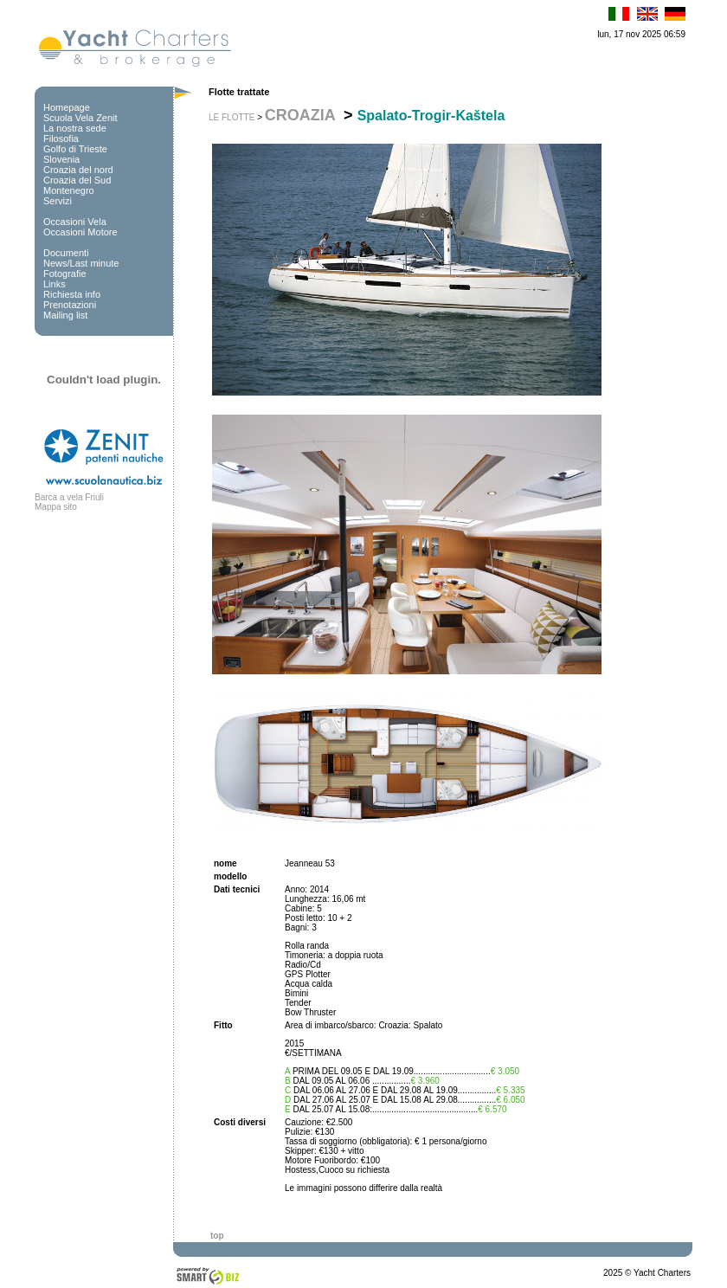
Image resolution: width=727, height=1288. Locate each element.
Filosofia (61, 138)
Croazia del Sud (77, 180)
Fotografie (65, 273)
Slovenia (61, 159)
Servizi (57, 201)
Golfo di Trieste (75, 149)
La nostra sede (74, 128)
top (217, 1235)
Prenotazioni (69, 304)
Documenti (66, 253)
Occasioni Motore (80, 232)
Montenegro (68, 190)
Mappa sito (56, 507)
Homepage (66, 107)
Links (54, 284)
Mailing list (65, 315)
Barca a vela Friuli (69, 497)
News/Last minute (81, 263)
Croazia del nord (78, 169)
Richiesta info (71, 294)
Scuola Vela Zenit (80, 118)
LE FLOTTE (231, 117)
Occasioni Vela (74, 221)
